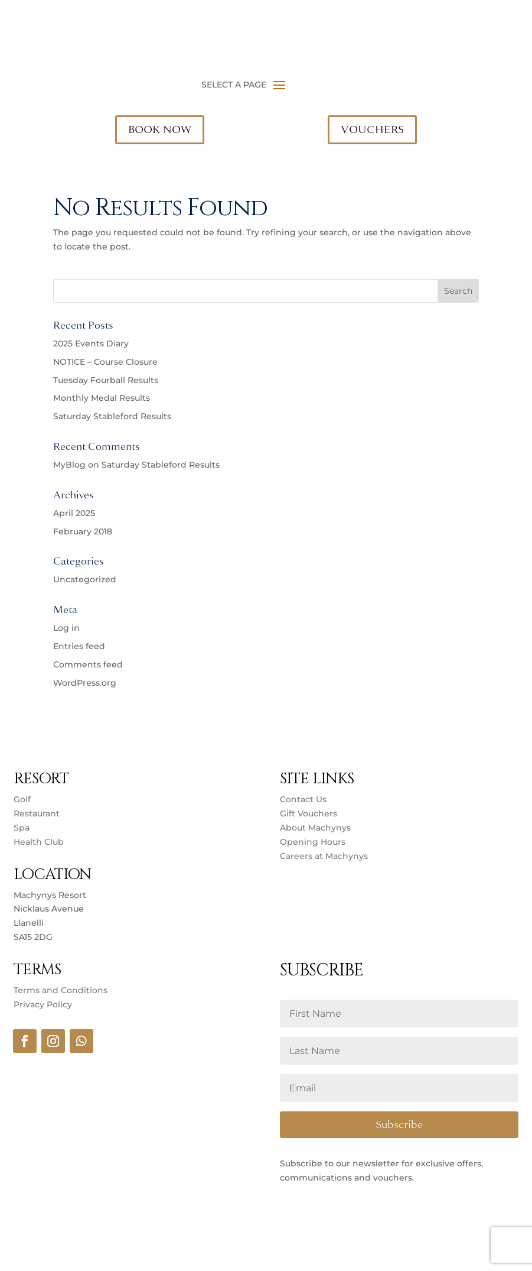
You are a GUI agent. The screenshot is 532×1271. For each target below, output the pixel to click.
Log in (66, 627)
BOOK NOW (159, 129)
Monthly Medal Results (101, 398)
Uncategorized (84, 579)
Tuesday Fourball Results (105, 380)
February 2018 (82, 531)
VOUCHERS (372, 129)
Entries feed (79, 646)
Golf (22, 799)
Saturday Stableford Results (112, 416)
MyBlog (69, 464)
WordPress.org (84, 682)
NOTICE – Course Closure (105, 361)
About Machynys (315, 827)
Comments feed (88, 664)
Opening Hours (312, 841)
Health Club (39, 841)
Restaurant (37, 813)
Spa (22, 827)
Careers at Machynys (325, 856)
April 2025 (74, 513)
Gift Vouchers (308, 813)
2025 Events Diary (91, 343)
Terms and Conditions (60, 990)
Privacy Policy (43, 1004)
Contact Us (303, 799)
